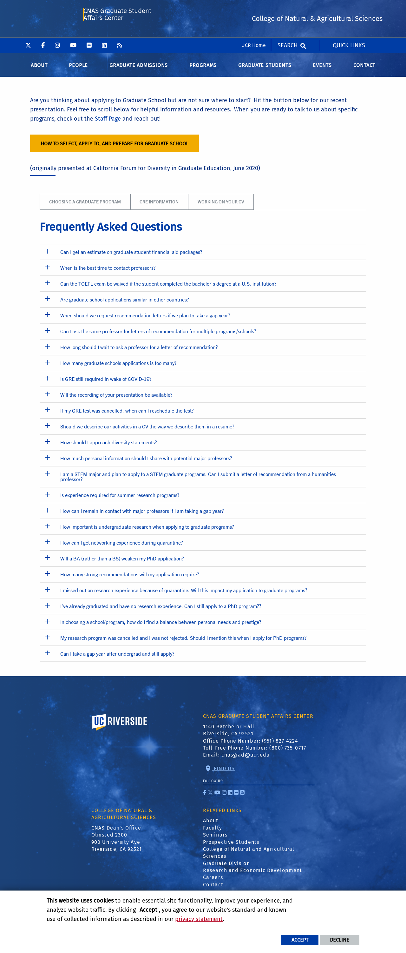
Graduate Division (226, 868)
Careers (213, 882)
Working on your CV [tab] (221, 206)
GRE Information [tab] (159, 206)
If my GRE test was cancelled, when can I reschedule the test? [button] (127, 415)
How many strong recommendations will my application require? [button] (129, 579)
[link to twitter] (210, 797)
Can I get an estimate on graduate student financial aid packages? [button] (131, 256)
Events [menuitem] (322, 70)
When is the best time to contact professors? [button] (108, 272)
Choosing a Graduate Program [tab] (85, 206)
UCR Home (253, 8)
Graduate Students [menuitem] (264, 70)
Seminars (215, 839)
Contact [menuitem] (364, 70)
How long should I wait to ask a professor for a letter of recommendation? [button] (139, 351)
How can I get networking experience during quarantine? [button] (121, 547)
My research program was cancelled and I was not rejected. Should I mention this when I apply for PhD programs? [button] (183, 642)
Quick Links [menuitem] (349, 7)
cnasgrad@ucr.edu (245, 759)
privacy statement (199, 919)
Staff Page (108, 123)
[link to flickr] (236, 797)
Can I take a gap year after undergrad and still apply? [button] (117, 658)
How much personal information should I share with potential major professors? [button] (146, 463)
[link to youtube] (217, 797)
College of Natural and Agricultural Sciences (249, 857)
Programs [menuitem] (203, 70)
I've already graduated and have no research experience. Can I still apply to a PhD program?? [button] (160, 610)
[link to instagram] (224, 797)
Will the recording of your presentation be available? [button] (116, 399)
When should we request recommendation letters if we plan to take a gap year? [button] (145, 320)
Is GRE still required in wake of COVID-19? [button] (106, 383)
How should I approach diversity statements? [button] (108, 447)
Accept (299, 940)
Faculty (212, 832)
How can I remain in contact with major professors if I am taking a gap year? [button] (142, 515)
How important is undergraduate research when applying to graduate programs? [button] (147, 531)
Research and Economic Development (252, 875)
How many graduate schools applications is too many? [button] (118, 367)
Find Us (223, 773)
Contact (213, 889)
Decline (339, 940)
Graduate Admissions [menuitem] (138, 70)
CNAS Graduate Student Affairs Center (117, 33)
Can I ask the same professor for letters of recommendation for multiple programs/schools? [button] (158, 336)
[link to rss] (242, 797)
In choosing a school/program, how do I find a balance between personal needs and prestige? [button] (160, 626)
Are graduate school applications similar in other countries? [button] (124, 304)
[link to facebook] (204, 797)
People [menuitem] (78, 70)
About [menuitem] (39, 70)
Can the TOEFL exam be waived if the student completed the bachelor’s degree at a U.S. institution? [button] (168, 288)
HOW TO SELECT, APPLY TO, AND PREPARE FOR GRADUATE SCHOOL (114, 148)
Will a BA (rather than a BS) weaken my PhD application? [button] (122, 563)
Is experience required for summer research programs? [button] (120, 499)
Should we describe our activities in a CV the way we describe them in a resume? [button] (147, 431)
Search (288, 7)
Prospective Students (231, 846)
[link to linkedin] (230, 797)
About (211, 825)
